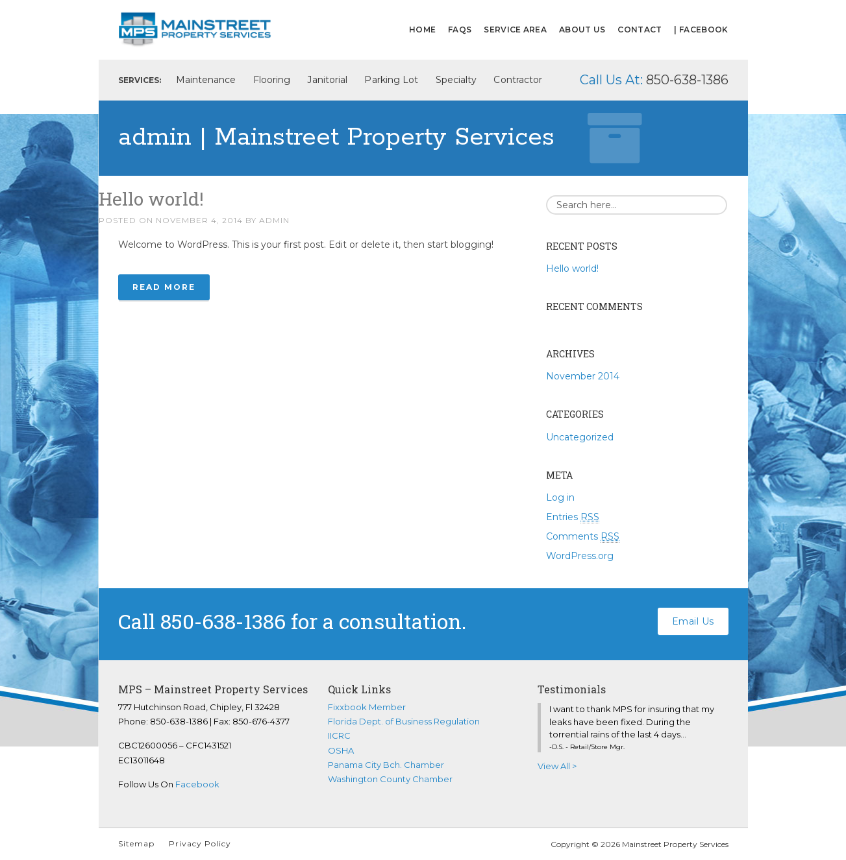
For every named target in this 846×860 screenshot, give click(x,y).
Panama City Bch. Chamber (386, 764)
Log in (560, 497)
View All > (557, 766)
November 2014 (582, 376)
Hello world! (151, 199)
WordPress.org (580, 556)
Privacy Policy (200, 843)
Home (422, 29)
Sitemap (136, 843)
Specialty (456, 80)
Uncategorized (580, 437)
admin (274, 220)
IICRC (339, 735)
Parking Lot (391, 80)
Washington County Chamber (390, 779)
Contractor (517, 80)
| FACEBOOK (701, 29)
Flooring (272, 80)
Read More (163, 287)
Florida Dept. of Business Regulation (404, 721)
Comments (582, 537)
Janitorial (327, 80)
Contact (639, 29)
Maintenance (206, 80)
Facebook (197, 784)
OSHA (341, 750)
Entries (572, 517)
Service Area (515, 29)
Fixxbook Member (367, 707)
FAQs (459, 29)
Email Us (693, 621)
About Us (582, 29)
